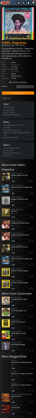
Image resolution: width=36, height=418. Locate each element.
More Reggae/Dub (14, 356)
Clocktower (15, 71)
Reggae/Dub (15, 65)
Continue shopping (18, 82)
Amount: (4, 86)
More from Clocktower (17, 293)
